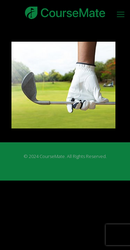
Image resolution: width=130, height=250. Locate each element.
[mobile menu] (121, 14)
